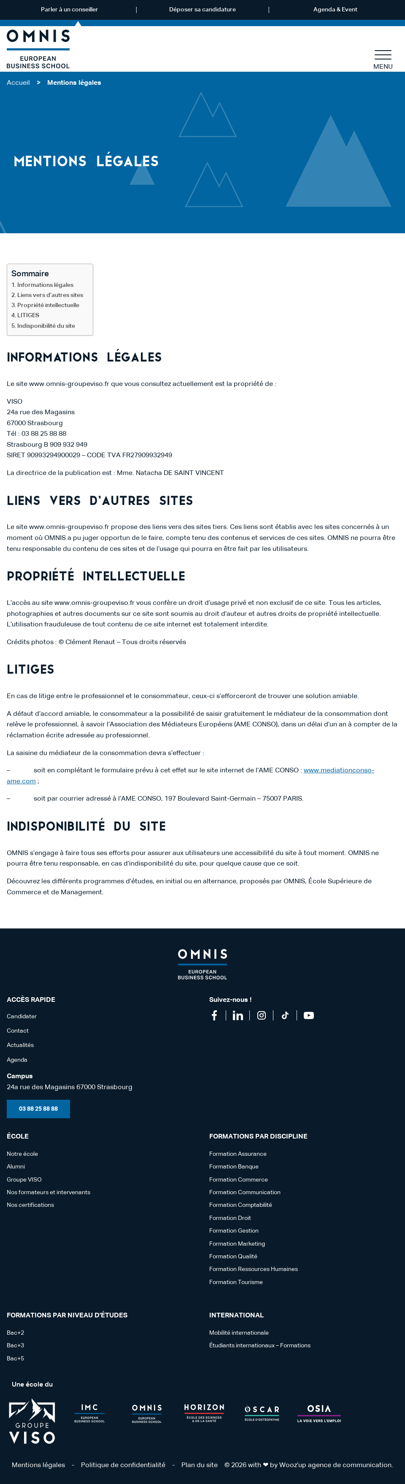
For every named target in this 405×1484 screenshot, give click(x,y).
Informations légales (46, 285)
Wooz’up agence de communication (335, 1465)
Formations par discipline (258, 1136)
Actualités (20, 1045)
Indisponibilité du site (46, 326)
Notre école (22, 1154)
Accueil (18, 83)
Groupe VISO (24, 1180)
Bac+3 (15, 1346)
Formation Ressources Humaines (253, 1269)
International (236, 1315)
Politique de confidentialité (123, 1465)
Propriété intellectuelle (49, 305)
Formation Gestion (234, 1231)
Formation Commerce (238, 1180)
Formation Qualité (233, 1257)
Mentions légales (38, 1465)
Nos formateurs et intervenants (48, 1192)
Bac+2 (15, 1333)
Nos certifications (30, 1205)
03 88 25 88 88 (38, 1109)
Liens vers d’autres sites (50, 295)
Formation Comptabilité (240, 1205)
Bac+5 (15, 1359)
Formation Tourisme (236, 1282)
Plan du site (199, 1465)
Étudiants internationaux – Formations (259, 1346)
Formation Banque (234, 1167)
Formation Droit (230, 1218)
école (18, 1136)
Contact (18, 1031)
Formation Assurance (238, 1154)
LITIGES (28, 315)
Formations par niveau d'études (67, 1315)
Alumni (16, 1167)
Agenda (17, 1060)
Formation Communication (245, 1192)
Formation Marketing (237, 1244)
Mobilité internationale (239, 1333)
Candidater (22, 1017)
